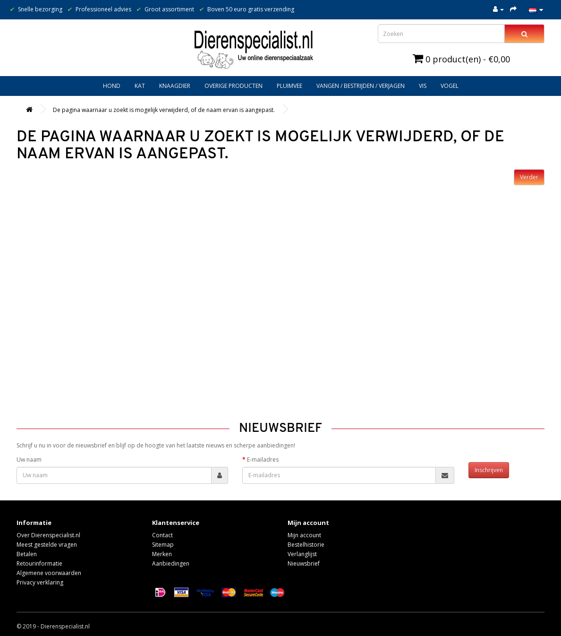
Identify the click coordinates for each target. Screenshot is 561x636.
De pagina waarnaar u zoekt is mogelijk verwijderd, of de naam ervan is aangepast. (164, 110)
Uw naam (29, 460)
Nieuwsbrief (304, 563)
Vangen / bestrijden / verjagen (360, 86)
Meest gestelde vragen (47, 545)
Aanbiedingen (170, 563)
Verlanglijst (302, 554)
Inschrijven (489, 470)
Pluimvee (289, 86)
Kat (140, 86)
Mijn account (304, 535)
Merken (162, 554)
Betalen (27, 554)
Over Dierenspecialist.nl (48, 535)
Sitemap (163, 545)
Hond (111, 86)
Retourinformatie (39, 563)
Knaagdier (174, 86)
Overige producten (233, 86)
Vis (422, 86)
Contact (162, 535)
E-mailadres (263, 460)
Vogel (450, 86)
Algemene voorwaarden (49, 573)
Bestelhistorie (306, 545)
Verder (529, 177)
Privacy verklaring (40, 582)
